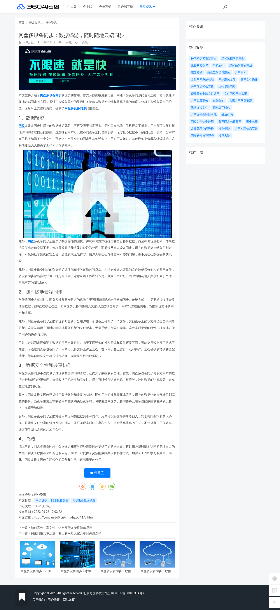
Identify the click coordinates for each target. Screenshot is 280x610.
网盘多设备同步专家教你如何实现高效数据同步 (77, 571)
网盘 (22, 125)
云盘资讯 (147, 6)
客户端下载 (125, 6)
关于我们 (39, 599)
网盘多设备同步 (50, 95)
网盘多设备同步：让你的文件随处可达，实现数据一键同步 (37, 571)
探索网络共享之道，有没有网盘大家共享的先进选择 (66, 533)
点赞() (97, 473)
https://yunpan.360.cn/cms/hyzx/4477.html (63, 517)
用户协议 (54, 599)
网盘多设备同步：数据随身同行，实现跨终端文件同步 (117, 571)
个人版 (72, 6)
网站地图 (69, 599)
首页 (21, 22)
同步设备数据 (59, 500)
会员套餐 (105, 6)
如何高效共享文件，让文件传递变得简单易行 (61, 527)
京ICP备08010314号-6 (130, 593)
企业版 (87, 6)
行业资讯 (51, 22)
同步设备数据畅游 (83, 500)
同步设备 (41, 500)
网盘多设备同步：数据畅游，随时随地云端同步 (157, 571)
